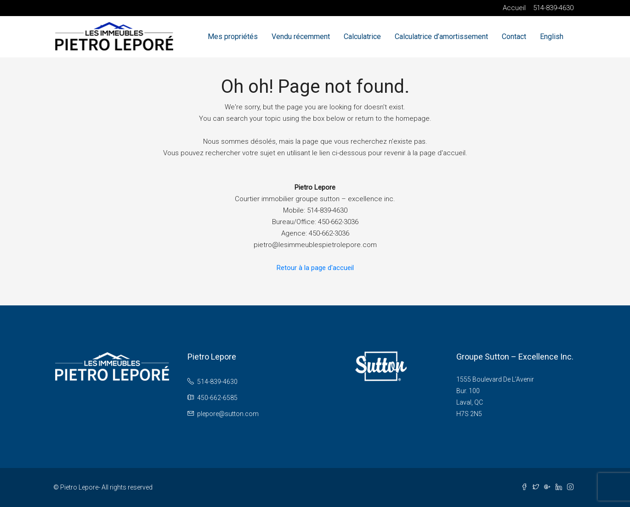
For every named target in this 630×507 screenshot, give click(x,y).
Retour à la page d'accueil (315, 268)
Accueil (514, 8)
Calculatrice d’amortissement (441, 36)
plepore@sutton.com (228, 413)
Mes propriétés (233, 36)
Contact (514, 36)
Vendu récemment (301, 36)
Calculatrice (362, 36)
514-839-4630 (553, 8)
